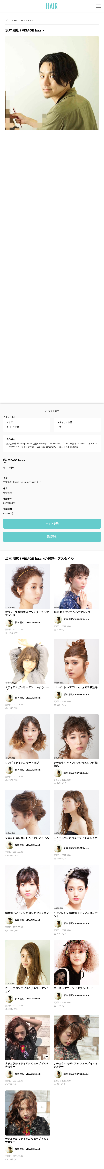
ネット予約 (52, 395)
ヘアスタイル (27, 20)
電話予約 (52, 408)
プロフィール (11, 20)
